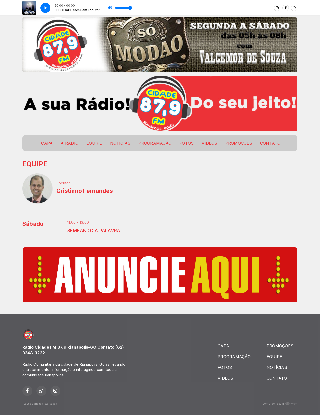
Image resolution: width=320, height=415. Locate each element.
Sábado (33, 223)
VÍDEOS (209, 143)
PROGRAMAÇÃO (155, 143)
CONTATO (270, 143)
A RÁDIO (69, 143)
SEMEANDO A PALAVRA (94, 230)
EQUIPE (94, 143)
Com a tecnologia (280, 403)
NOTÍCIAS (120, 143)
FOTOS (187, 143)
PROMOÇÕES (239, 143)
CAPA (47, 143)
